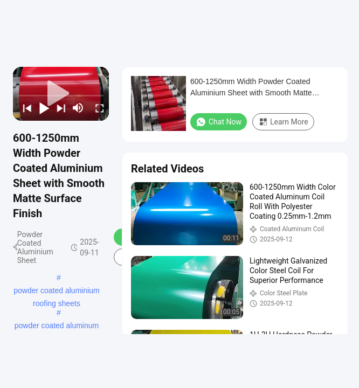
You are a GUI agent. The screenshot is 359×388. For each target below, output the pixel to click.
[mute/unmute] (78, 108)
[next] (58, 108)
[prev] (24, 108)
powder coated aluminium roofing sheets (56, 291)
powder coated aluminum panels (57, 326)
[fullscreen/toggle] (97, 108)
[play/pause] (42, 108)
